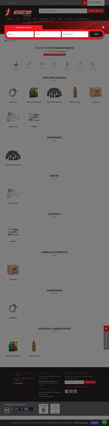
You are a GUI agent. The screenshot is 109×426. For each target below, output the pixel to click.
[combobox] (20, 34)
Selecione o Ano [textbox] (68, 34)
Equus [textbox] (37, 34)
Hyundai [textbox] (9, 34)
